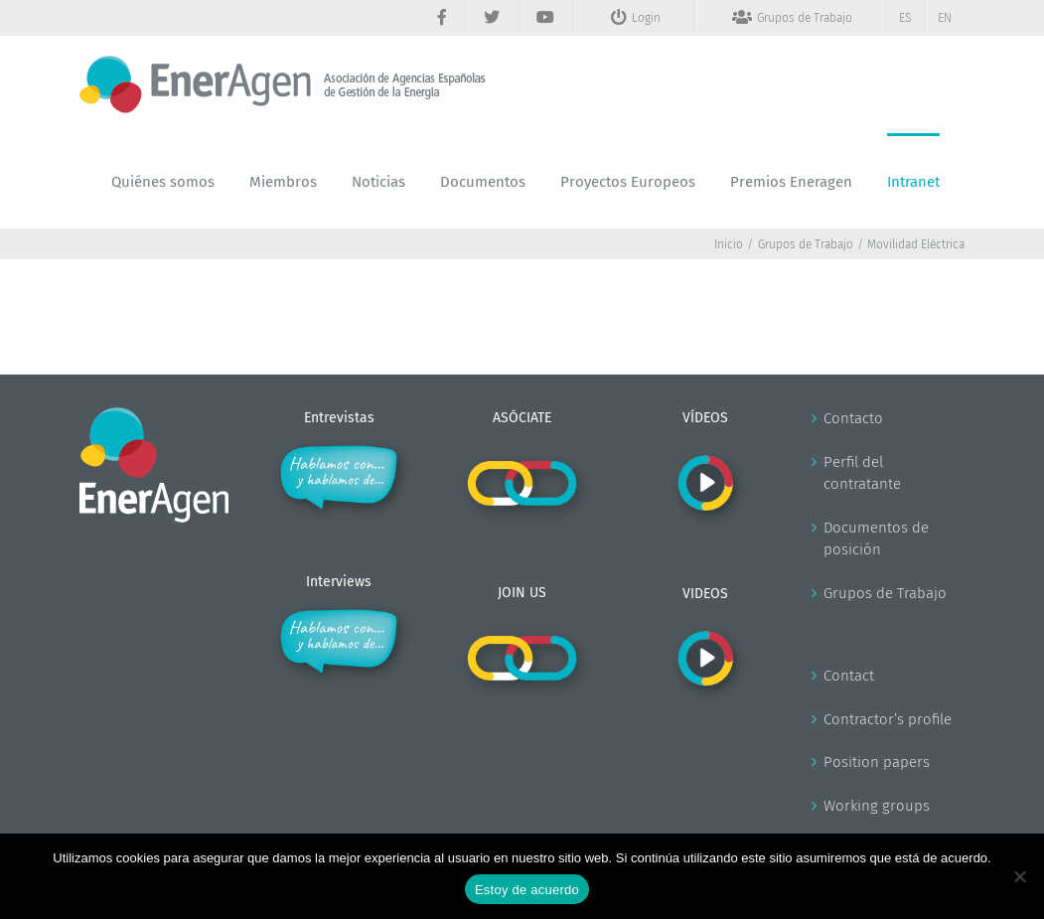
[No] (1019, 876)
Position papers (876, 762)
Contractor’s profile (887, 719)
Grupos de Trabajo (885, 593)
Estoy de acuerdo (527, 889)
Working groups (876, 806)
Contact (848, 676)
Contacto (853, 418)
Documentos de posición (876, 539)
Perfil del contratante (862, 473)
